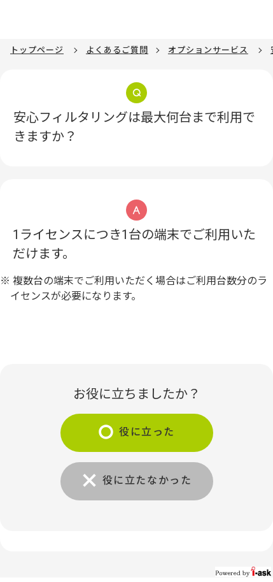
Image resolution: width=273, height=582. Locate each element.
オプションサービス (208, 50)
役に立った (147, 432)
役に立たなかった (147, 480)
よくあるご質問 (117, 50)
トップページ (37, 50)
